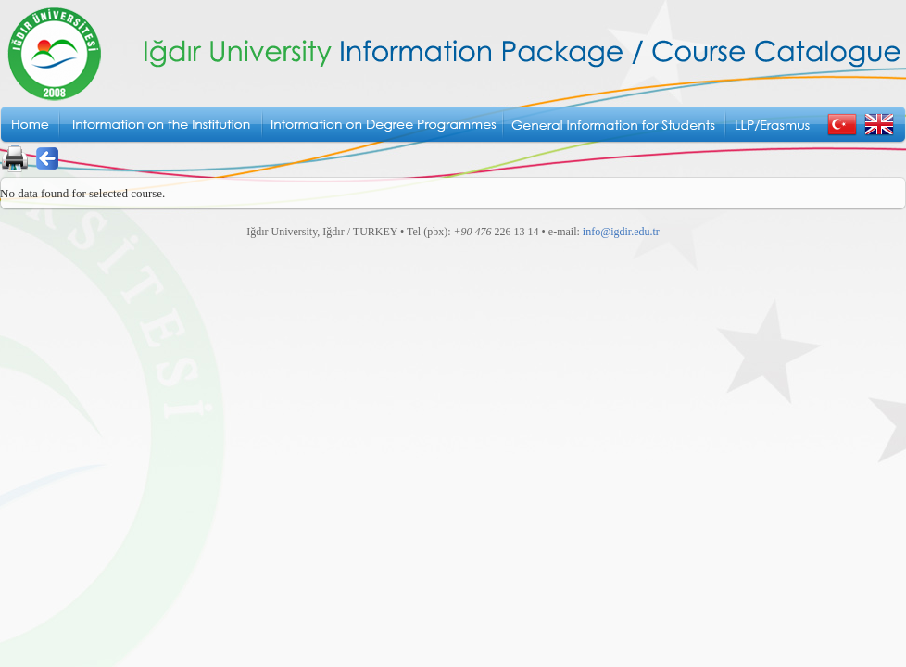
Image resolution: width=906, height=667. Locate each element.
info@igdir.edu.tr (621, 231)
